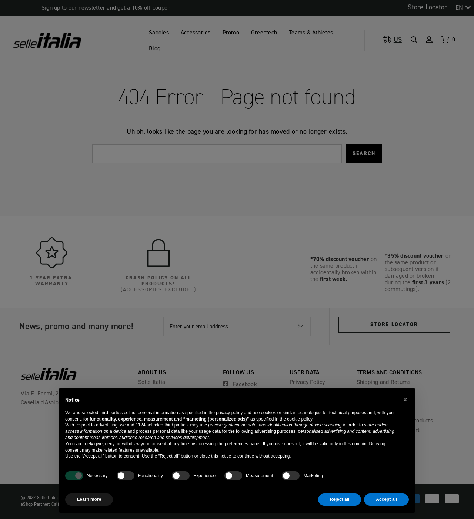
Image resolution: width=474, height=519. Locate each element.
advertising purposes (275, 431)
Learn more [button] (89, 499)
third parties (176, 425)
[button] (405, 399)
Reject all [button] (340, 499)
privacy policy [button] (229, 412)
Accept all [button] (386, 499)
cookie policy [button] (299, 419)
